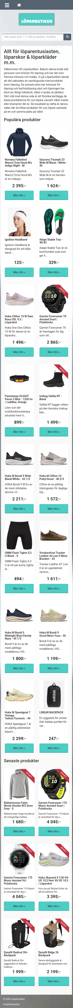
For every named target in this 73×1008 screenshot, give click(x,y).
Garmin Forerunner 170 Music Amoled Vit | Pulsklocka (18, 880)
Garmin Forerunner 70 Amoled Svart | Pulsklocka (53, 319)
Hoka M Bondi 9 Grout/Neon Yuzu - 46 (53, 634)
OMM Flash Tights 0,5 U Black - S (18, 554)
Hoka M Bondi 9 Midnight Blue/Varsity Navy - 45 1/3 (18, 635)
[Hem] (19, 5)
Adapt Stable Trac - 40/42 (51, 241)
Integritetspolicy (11, 1004)
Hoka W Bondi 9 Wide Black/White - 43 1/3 (18, 477)
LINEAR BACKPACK (51, 712)
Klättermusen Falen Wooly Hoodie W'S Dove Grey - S (18, 805)
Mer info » (19, 195)
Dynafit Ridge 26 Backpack (49, 954)
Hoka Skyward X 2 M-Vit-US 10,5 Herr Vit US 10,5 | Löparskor (54, 880)
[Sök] (67, 37)
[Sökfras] (33, 37)
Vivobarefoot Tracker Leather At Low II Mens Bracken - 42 (54, 555)
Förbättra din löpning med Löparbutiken (36, 19)
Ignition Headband (16, 239)
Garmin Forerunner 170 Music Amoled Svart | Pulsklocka (53, 805)
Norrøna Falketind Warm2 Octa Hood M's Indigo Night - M (18, 162)
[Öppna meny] (7, 4)
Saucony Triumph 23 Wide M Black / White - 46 (53, 162)
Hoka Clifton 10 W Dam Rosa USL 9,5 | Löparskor (19, 319)
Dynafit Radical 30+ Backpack (16, 954)
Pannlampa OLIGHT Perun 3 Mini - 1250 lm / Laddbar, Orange (19, 399)
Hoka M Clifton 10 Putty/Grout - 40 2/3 (52, 477)
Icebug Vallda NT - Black (51, 398)
